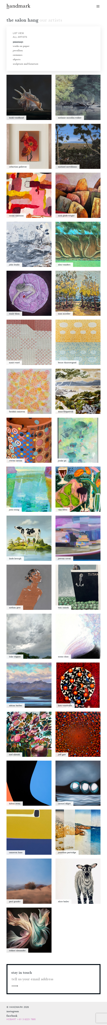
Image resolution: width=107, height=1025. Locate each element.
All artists (20, 37)
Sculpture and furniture (25, 63)
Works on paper (21, 45)
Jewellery (18, 50)
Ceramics (17, 54)
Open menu (98, 6)
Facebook (11, 1015)
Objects (16, 59)
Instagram (12, 1011)
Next (15, 985)
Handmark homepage (18, 6)
